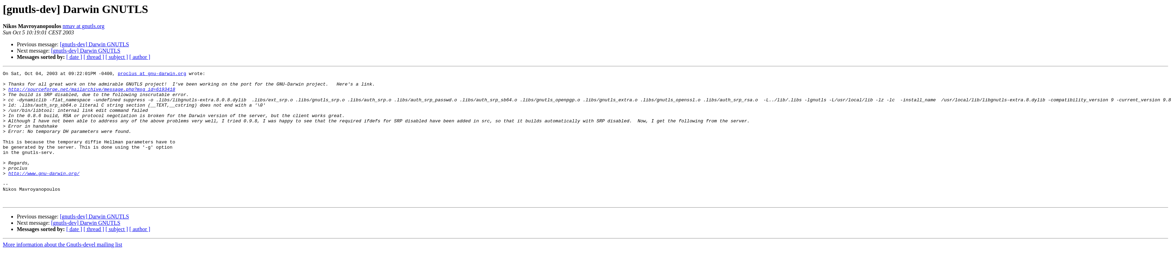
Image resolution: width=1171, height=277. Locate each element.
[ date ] (74, 57)
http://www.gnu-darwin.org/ (44, 194)
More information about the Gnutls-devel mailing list (62, 271)
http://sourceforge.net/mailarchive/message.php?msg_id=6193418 (91, 93)
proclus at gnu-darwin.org (152, 74)
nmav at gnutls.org (83, 26)
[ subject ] (117, 57)
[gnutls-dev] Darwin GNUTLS (94, 44)
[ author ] (139, 57)
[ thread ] (93, 57)
